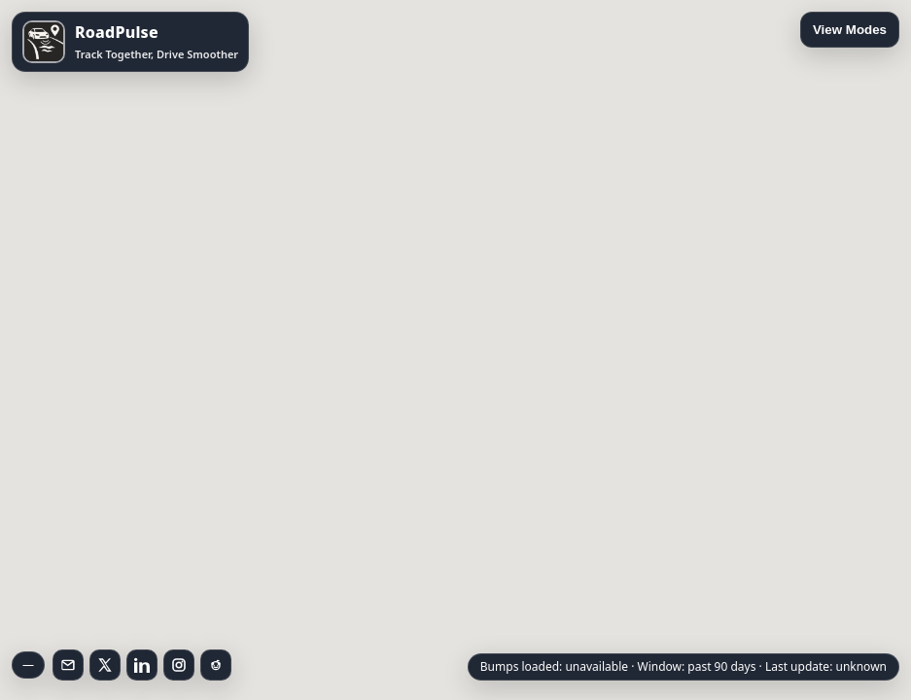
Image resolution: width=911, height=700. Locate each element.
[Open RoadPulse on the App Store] (130, 42)
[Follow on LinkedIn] (142, 665)
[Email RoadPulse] (68, 665)
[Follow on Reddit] (215, 665)
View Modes (850, 29)
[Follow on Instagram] (178, 665)
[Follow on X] (105, 665)
